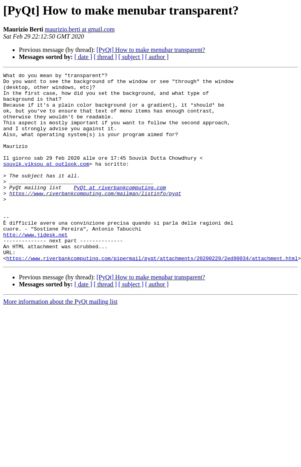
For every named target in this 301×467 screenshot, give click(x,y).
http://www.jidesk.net (35, 267)
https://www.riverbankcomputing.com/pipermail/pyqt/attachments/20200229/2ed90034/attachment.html (152, 295)
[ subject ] (131, 57)
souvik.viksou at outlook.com (46, 182)
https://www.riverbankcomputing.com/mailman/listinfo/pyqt (95, 218)
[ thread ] (105, 57)
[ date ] (83, 57)
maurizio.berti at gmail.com (80, 29)
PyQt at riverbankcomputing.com (120, 210)
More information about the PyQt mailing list (60, 339)
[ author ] (157, 57)
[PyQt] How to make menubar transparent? (150, 49)
